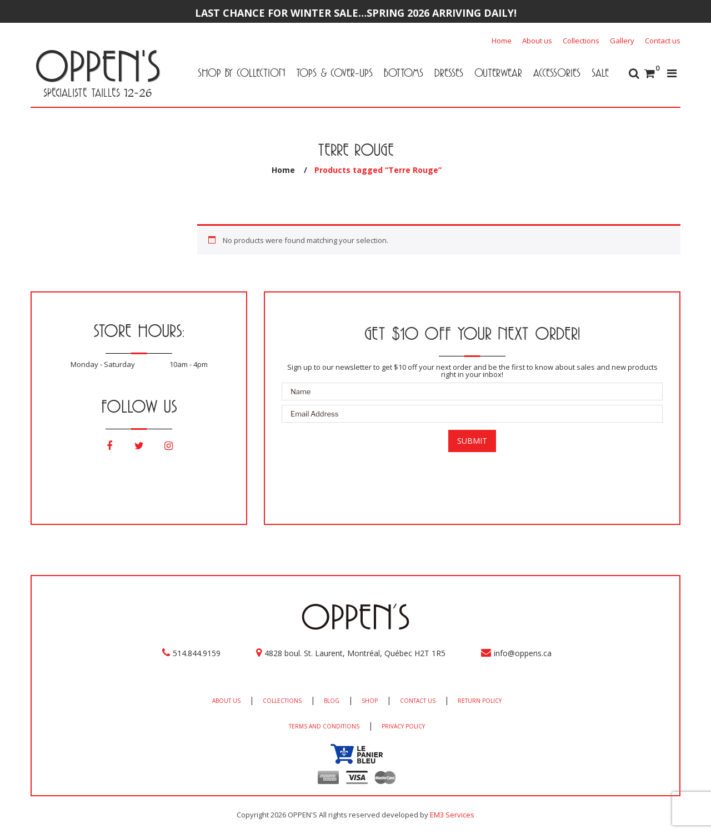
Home (502, 41)
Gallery (622, 41)
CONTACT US (417, 701)
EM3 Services (452, 815)
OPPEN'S (97, 65)
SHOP (370, 701)
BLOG (331, 701)
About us (537, 41)
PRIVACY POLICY (403, 726)
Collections (581, 41)
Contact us (662, 41)
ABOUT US (226, 701)
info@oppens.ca (523, 653)
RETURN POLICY (480, 701)
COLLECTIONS (282, 701)
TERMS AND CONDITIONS (324, 726)
